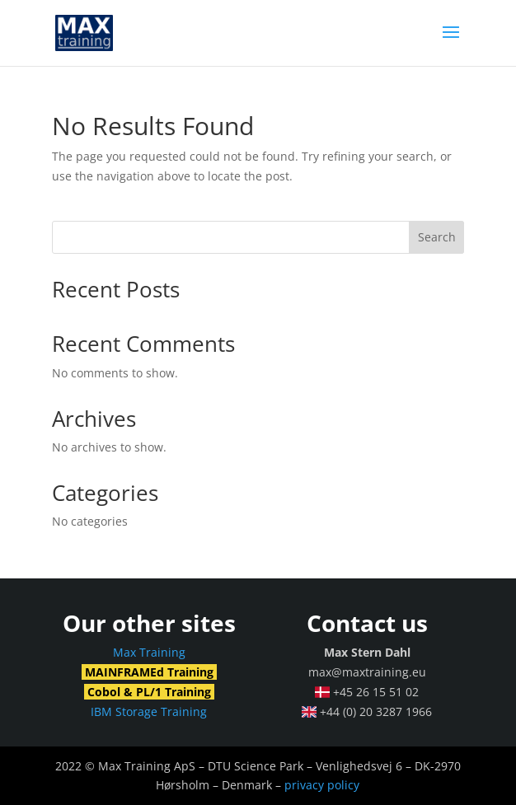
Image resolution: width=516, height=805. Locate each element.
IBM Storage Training (149, 711)
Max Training (149, 652)
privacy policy (321, 785)
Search (437, 237)
